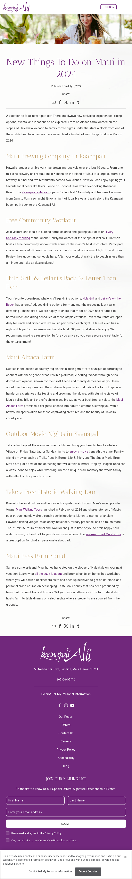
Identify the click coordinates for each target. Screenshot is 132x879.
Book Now (108, 7)
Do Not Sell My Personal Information (66, 694)
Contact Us (66, 733)
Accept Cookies (88, 871)
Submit (66, 823)
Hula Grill (88, 298)
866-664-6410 (66, 679)
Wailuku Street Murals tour (103, 534)
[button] (126, 7)
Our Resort (66, 717)
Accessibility (66, 758)
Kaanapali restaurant (36, 192)
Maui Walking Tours (29, 509)
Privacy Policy (66, 749)
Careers (66, 741)
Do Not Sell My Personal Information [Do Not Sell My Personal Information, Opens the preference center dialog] (50, 871)
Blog (66, 766)
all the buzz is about (48, 574)
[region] (66, 864)
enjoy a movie (78, 451)
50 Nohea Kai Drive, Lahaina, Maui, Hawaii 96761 (66, 669)
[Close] (125, 857)
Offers (66, 725)
